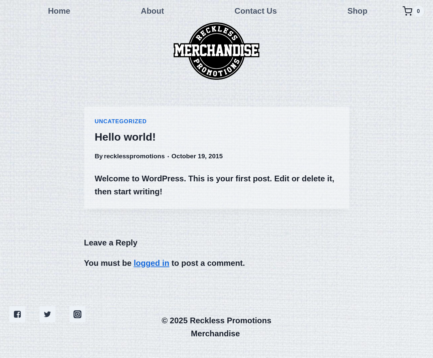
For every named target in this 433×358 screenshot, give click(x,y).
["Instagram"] (77, 314)
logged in (151, 262)
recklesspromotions (134, 156)
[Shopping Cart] (413, 11)
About (152, 10)
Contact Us (256, 10)
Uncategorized (121, 121)
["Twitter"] (47, 314)
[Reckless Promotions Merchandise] (216, 51)
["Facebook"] (17, 314)
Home (59, 10)
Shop (358, 10)
